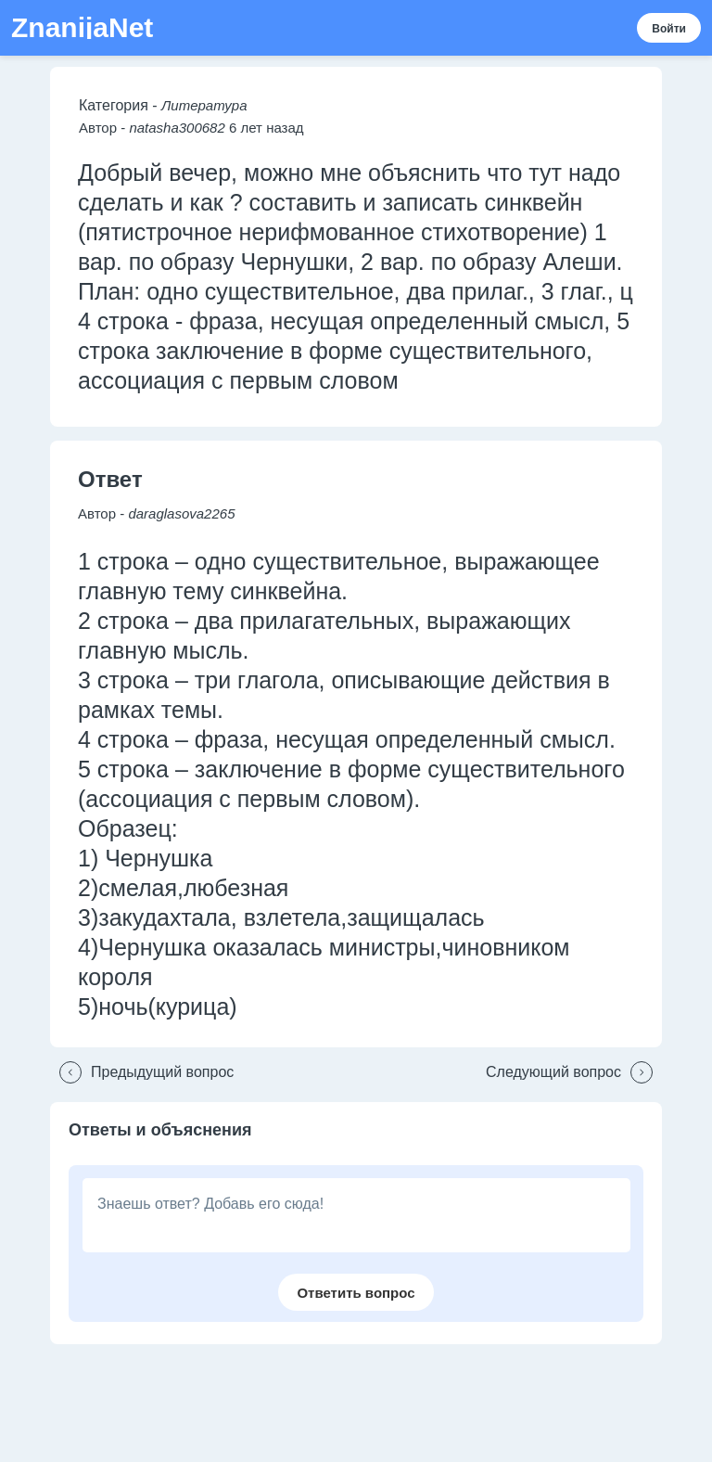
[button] (142, 1072)
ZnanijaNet (82, 28)
